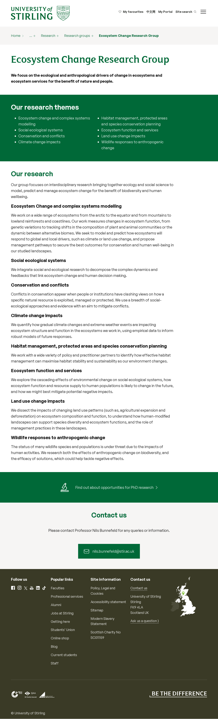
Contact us (138, 588)
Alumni (56, 605)
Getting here (60, 622)
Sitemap (97, 610)
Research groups (77, 35)
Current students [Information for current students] (64, 655)
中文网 (150, 12)
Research (48, 35)
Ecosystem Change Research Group (129, 35)
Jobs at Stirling (62, 613)
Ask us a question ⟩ (144, 621)
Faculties (57, 588)
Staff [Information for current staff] (55, 663)
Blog (54, 647)
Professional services (67, 597)
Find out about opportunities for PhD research (114, 487)
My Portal (165, 12)
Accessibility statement (108, 602)
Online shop (60, 638)
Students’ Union (63, 630)
